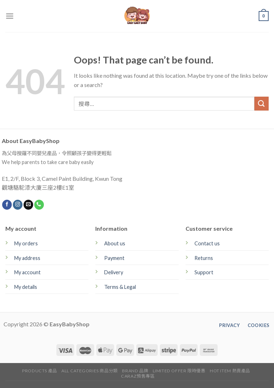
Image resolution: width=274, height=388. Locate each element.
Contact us (207, 243)
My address (27, 258)
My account (27, 272)
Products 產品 (39, 370)
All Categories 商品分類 (89, 370)
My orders (26, 243)
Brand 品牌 (135, 370)
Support (203, 272)
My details (25, 287)
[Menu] (9, 16)
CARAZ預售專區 (138, 376)
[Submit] (261, 104)
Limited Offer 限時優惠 (179, 370)
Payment (114, 258)
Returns (203, 258)
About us (114, 243)
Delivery (113, 272)
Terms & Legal (120, 287)
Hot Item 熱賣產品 (230, 370)
